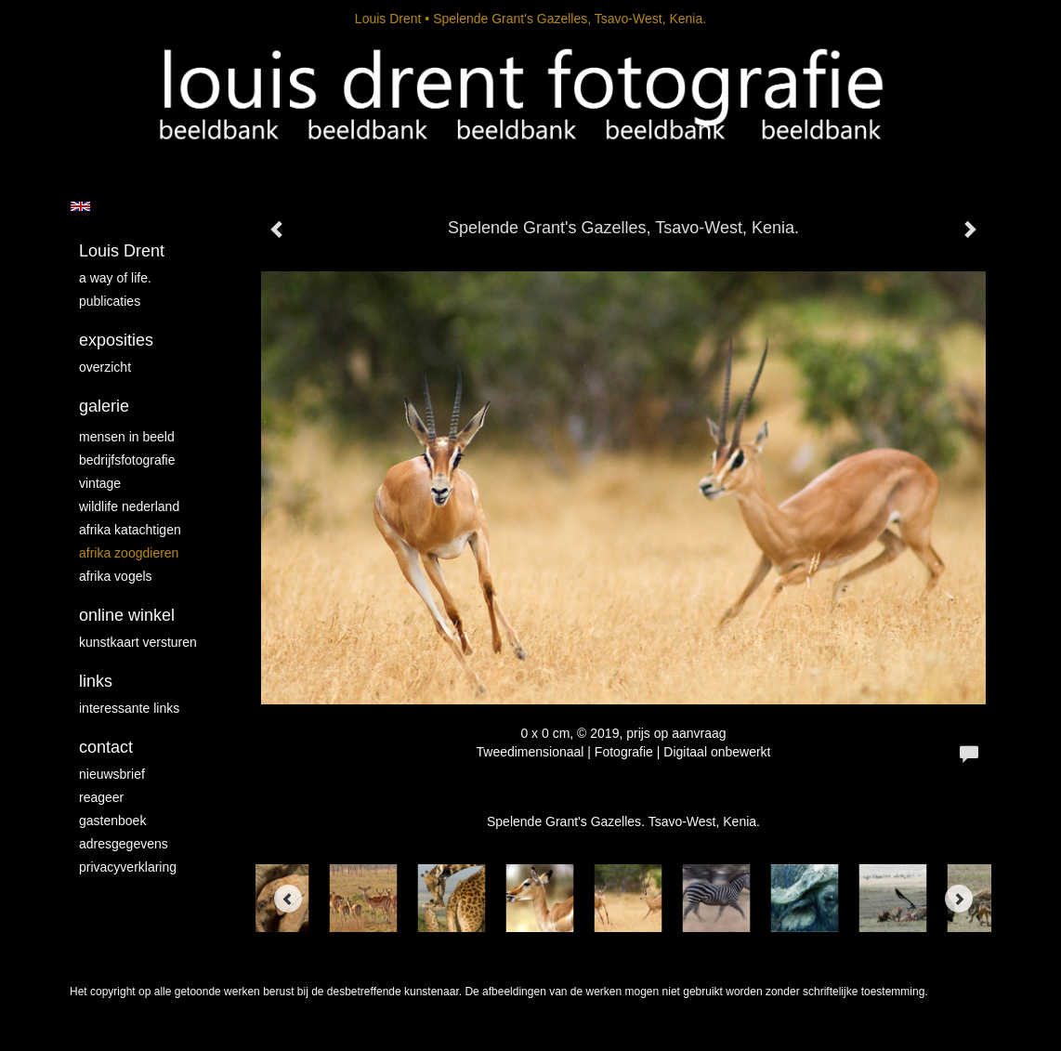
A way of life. (115, 277)
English (80, 206)
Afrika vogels (115, 576)
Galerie (104, 406)
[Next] (959, 899)
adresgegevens (123, 843)
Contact (106, 747)
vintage (100, 483)
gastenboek (112, 820)
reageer (101, 797)
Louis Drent (388, 18)
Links (95, 681)
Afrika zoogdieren (128, 552)
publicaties (109, 301)
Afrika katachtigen (130, 529)
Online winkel (127, 615)
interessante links (129, 708)
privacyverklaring (128, 867)
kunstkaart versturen (138, 642)
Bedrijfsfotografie (127, 460)
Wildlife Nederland (129, 506)
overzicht (105, 367)
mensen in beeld (127, 436)
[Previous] (288, 899)
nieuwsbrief (112, 774)
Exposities (116, 340)
